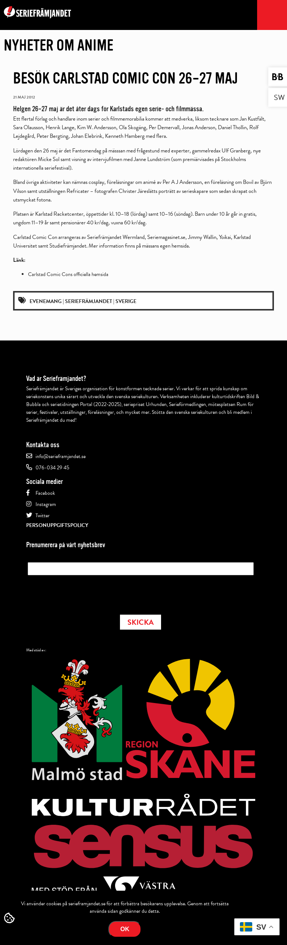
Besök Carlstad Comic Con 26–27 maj (125, 78)
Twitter (43, 516)
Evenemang (46, 301)
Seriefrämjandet (88, 301)
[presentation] (84, 592)
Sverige (125, 301)
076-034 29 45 (52, 468)
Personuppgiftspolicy (57, 525)
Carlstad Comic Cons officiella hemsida (68, 274)
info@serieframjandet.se (61, 456)
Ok (124, 929)
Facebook (45, 493)
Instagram (46, 504)
